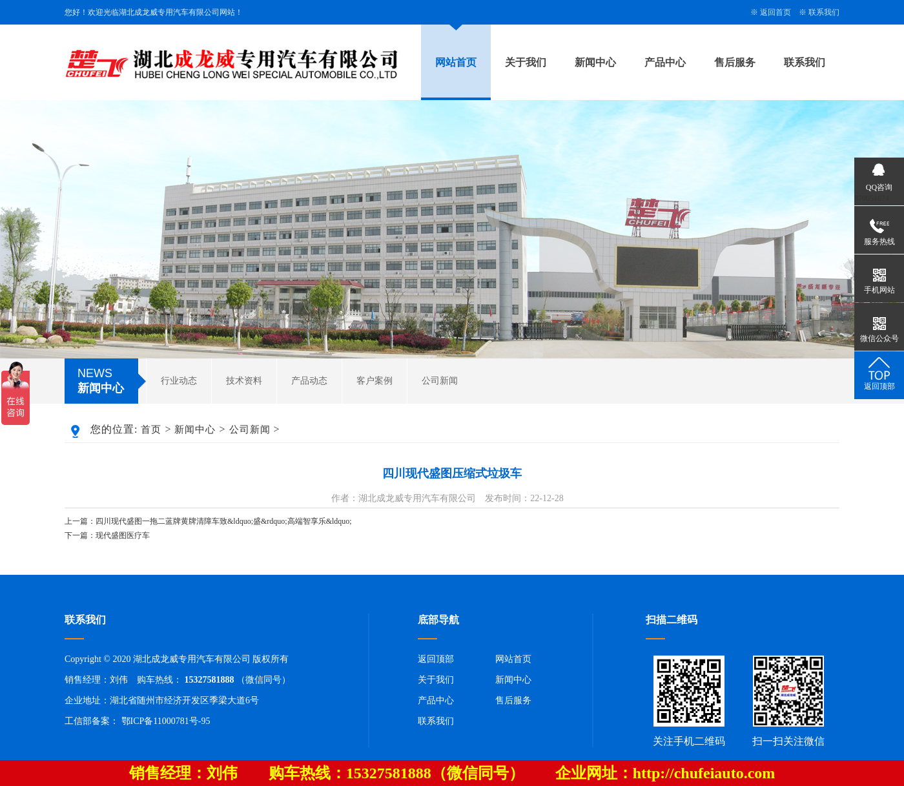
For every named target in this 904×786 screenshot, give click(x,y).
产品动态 (309, 381)
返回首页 (775, 12)
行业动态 (179, 381)
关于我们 (525, 62)
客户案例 (374, 381)
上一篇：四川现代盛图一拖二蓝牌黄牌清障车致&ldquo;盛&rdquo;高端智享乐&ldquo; (208, 521)
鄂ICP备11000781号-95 (166, 721)
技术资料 (244, 381)
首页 (151, 429)
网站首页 (456, 62)
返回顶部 (436, 659)
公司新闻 (440, 381)
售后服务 (734, 62)
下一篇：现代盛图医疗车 (107, 535)
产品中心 (665, 62)
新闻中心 (595, 62)
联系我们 (823, 12)
